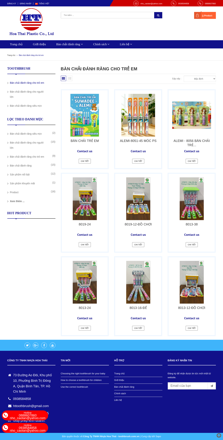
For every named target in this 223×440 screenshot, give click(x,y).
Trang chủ (16, 44)
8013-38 (192, 224)
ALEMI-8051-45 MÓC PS (138, 141)
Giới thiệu (39, 44)
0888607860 (210, 3)
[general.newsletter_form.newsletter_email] (192, 385)
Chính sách (101, 44)
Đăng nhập (25, 3)
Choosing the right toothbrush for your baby (83, 373)
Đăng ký (11, 3)
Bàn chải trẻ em (85, 141)
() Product (207, 15)
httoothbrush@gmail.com (31, 406)
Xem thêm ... (17, 201)
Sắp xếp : (176, 78)
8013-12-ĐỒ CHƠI (191, 308)
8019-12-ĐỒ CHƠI (138, 224)
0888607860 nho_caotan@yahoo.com (27, 415)
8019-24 (85, 224)
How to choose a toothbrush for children (81, 380)
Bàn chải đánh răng (69, 44)
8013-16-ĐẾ (138, 308)
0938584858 (183, 3)
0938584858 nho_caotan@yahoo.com (27, 428)
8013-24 (85, 308)
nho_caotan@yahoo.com (151, 3)
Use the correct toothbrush (74, 387)
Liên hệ (126, 44)
